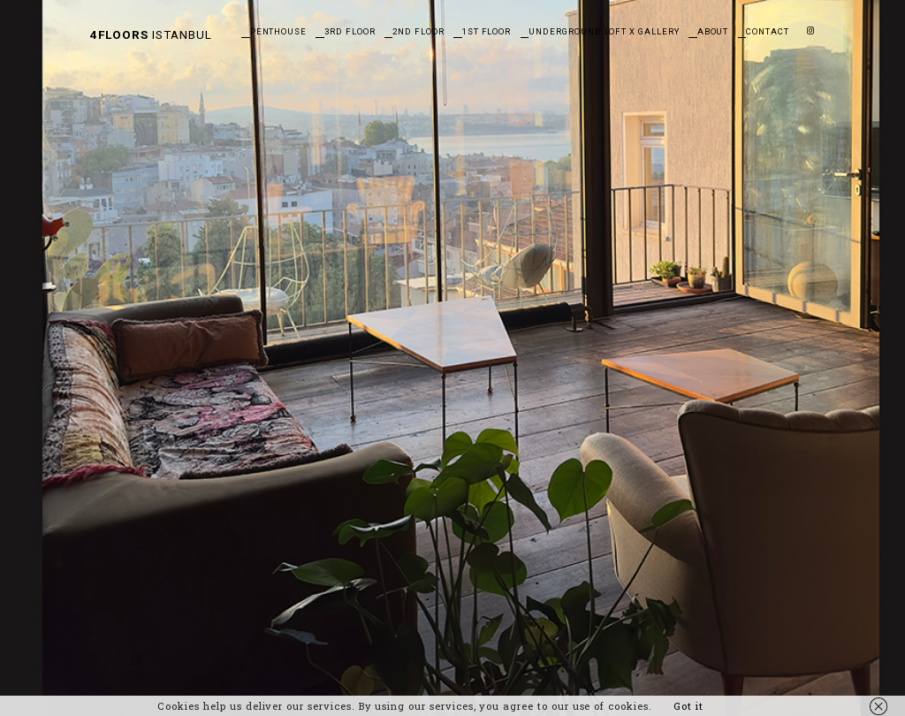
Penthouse (279, 31)
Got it (688, 705)
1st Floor (487, 31)
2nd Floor (418, 31)
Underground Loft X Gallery (604, 31)
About (713, 31)
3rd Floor (350, 31)
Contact (767, 31)
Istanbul (150, 34)
